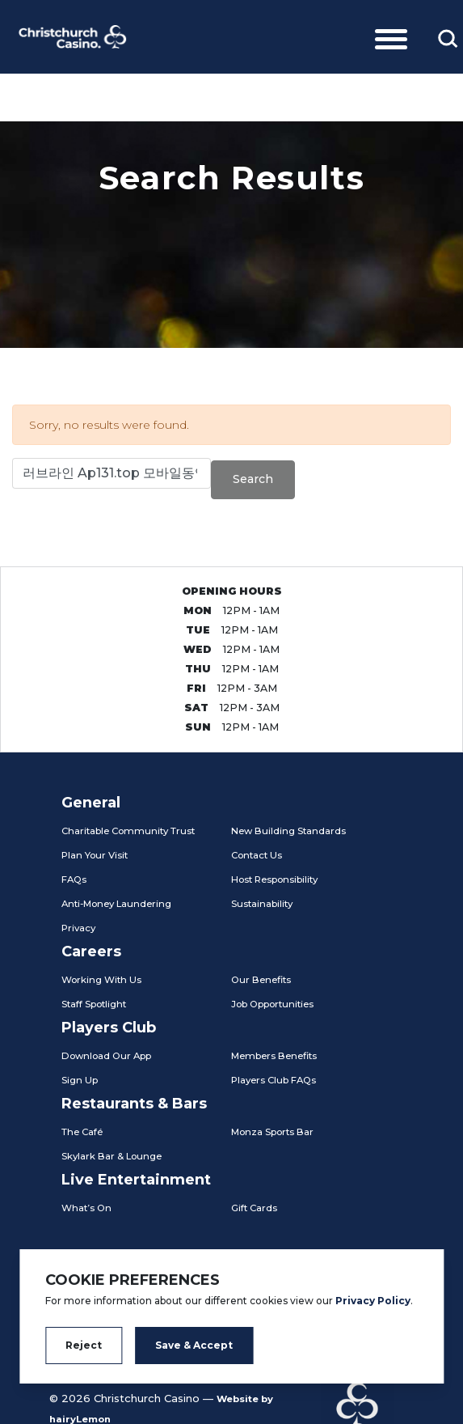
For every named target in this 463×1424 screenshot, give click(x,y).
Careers (91, 951)
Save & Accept (194, 1345)
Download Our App (106, 1056)
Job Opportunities (272, 1004)
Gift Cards (254, 1208)
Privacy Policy (372, 1301)
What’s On (86, 1208)
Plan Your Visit (94, 855)
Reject (83, 1345)
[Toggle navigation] (391, 36)
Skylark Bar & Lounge (111, 1156)
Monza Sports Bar (272, 1132)
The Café (82, 1132)
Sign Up (79, 1080)
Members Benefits (274, 1056)
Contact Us (256, 855)
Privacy (78, 928)
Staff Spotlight (93, 1004)
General (90, 803)
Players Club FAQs (273, 1080)
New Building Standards (288, 831)
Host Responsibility (274, 879)
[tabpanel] (231, 234)
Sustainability (262, 903)
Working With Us (101, 979)
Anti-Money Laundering (116, 903)
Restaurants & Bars (134, 1103)
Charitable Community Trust (128, 831)
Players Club (108, 1027)
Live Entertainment (136, 1180)
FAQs (73, 879)
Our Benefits (261, 979)
